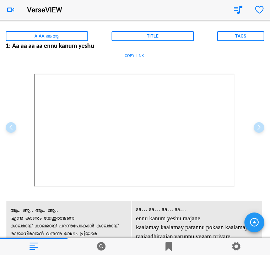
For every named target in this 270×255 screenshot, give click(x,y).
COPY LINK (134, 55)
